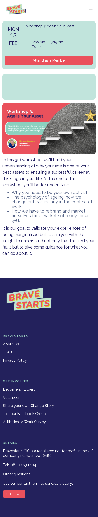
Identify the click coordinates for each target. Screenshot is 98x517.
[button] (91, 9)
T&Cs (8, 352)
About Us (11, 344)
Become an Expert (19, 389)
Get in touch (14, 494)
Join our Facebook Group (24, 414)
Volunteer (11, 397)
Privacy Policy (15, 360)
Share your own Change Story (28, 405)
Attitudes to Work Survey (24, 422)
